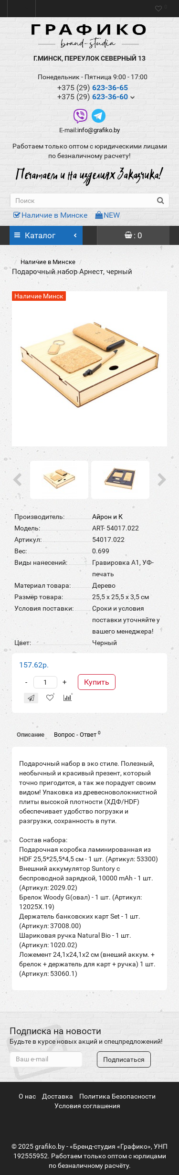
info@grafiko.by (98, 130)
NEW (107, 215)
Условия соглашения (87, 1106)
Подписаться (124, 1059)
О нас (27, 1096)
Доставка (57, 1096)
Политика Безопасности (117, 1096)
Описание (30, 734)
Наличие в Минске (50, 215)
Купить (96, 682)
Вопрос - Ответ (77, 734)
